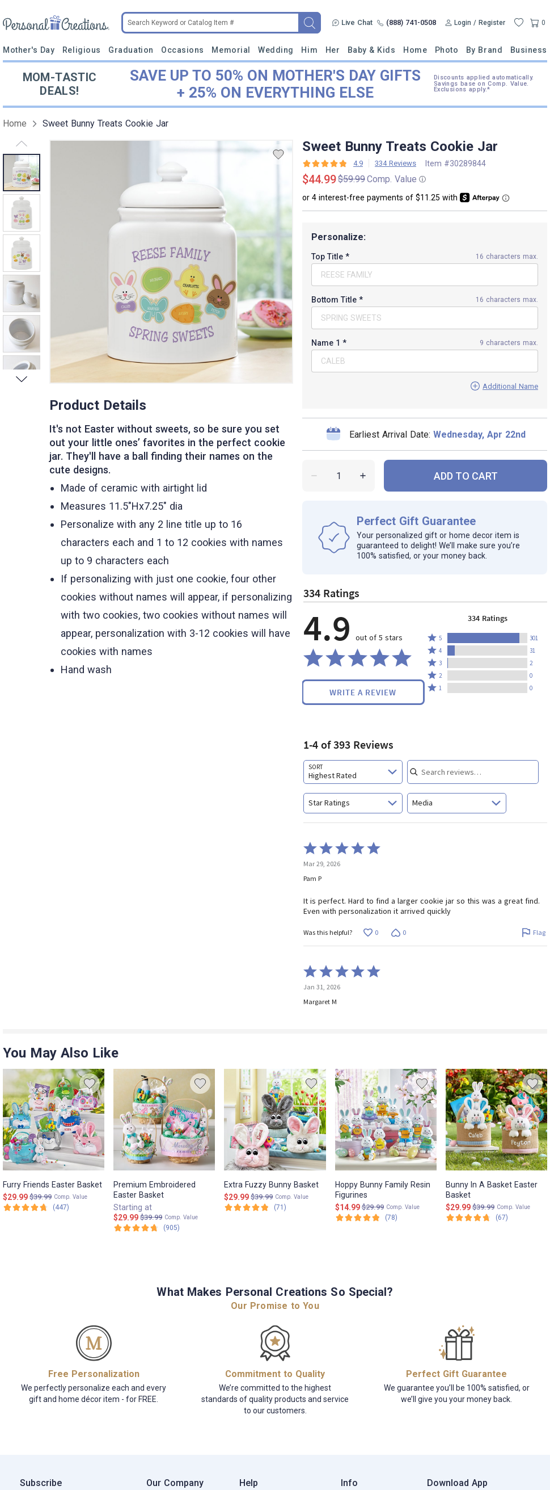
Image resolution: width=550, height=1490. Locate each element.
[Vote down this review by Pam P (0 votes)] (398, 932)
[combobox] (353, 772)
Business (528, 49)
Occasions (182, 49)
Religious (81, 49)
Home (415, 49)
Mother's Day (28, 49)
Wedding (276, 49)
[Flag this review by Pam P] (533, 932)
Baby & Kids (372, 49)
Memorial (230, 49)
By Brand (484, 49)
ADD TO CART (466, 476)
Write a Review (362, 692)
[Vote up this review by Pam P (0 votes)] (370, 932)
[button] (487, 638)
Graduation (130, 49)
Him (309, 49)
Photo (447, 49)
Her (332, 49)
